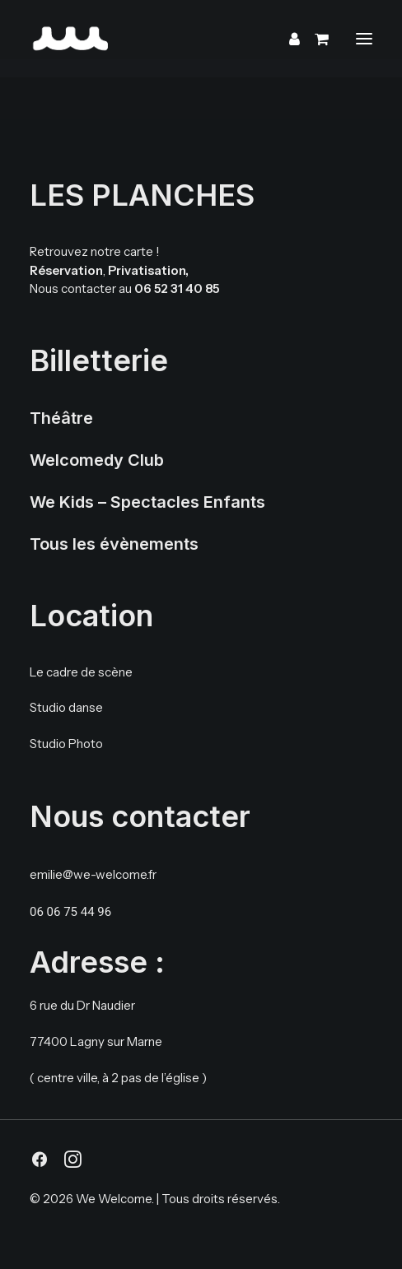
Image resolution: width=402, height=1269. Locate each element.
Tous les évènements (114, 544)
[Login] (287, 38)
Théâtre (61, 418)
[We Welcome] (170, 38)
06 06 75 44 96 (70, 911)
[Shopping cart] (314, 38)
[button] (364, 38)
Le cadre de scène (81, 672)
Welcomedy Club (97, 460)
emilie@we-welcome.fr (93, 874)
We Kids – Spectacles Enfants (147, 502)
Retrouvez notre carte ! (95, 251)
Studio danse (66, 707)
